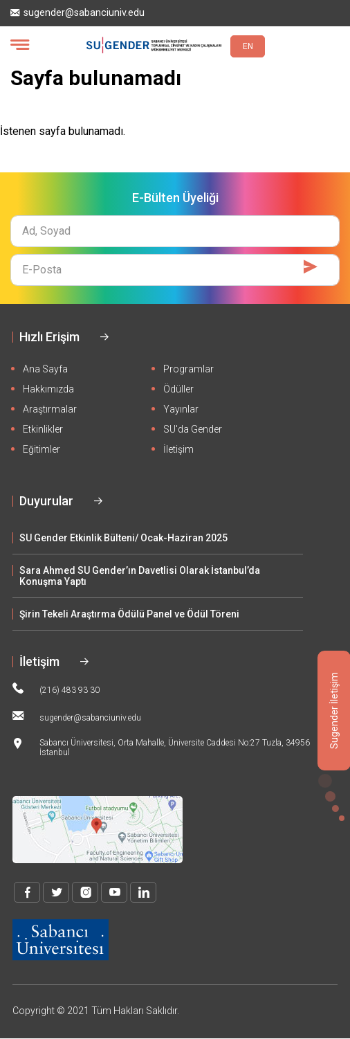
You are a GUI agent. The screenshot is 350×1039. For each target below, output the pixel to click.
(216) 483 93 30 (56, 689)
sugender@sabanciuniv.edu (77, 13)
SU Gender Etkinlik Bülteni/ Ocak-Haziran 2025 (123, 537)
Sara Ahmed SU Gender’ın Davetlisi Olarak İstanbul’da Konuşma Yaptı (139, 576)
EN (248, 46)
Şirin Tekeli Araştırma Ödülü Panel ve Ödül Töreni (129, 614)
